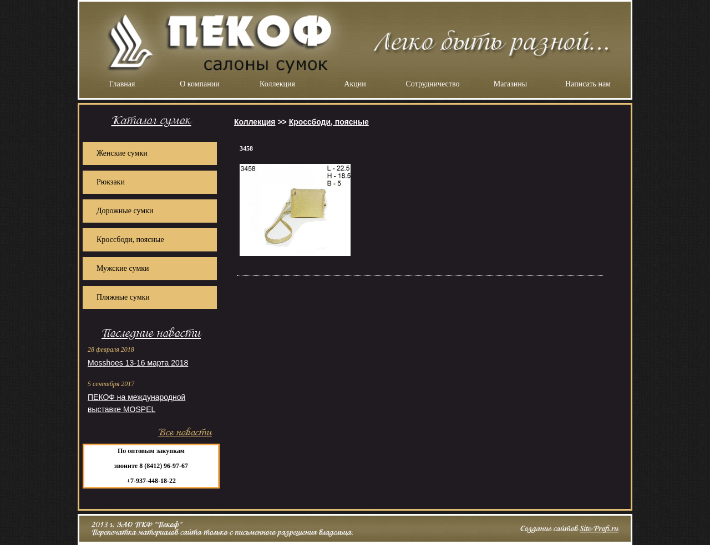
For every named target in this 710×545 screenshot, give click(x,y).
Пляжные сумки (123, 297)
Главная (122, 84)
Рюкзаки (111, 182)
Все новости (185, 432)
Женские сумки (122, 153)
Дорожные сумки (125, 211)
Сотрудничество (433, 84)
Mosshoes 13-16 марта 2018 (138, 362)
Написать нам (588, 84)
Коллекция (277, 84)
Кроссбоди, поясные (130, 239)
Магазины (511, 84)
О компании (199, 84)
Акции (355, 84)
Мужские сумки (123, 268)
